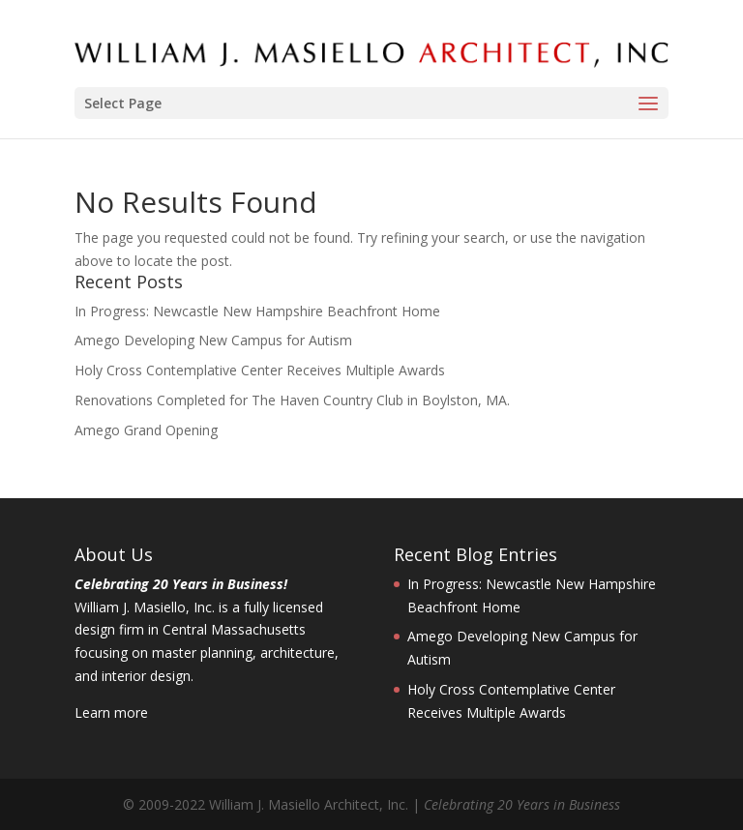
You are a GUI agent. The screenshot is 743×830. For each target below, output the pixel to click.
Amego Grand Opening (146, 430)
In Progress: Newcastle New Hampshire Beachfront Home (257, 311)
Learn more (111, 712)
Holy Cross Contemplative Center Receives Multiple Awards (259, 370)
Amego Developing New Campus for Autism (213, 340)
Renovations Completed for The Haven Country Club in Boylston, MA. (292, 400)
